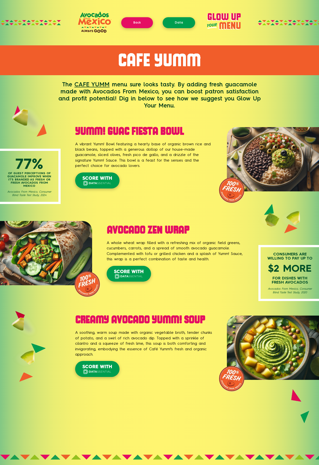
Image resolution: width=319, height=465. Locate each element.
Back (137, 22)
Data (179, 22)
